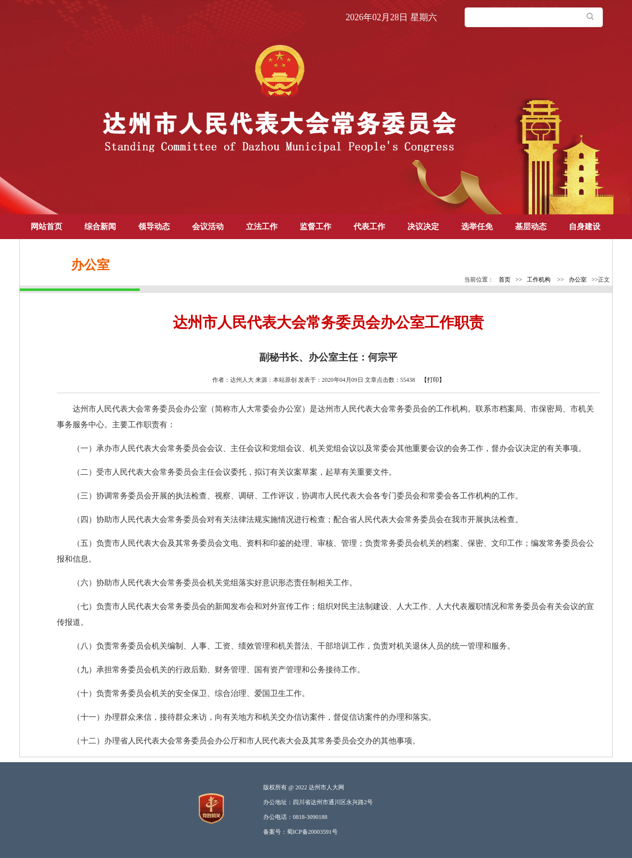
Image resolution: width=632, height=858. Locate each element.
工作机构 (539, 279)
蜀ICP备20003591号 (312, 831)
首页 (505, 279)
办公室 (578, 279)
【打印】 (433, 379)
